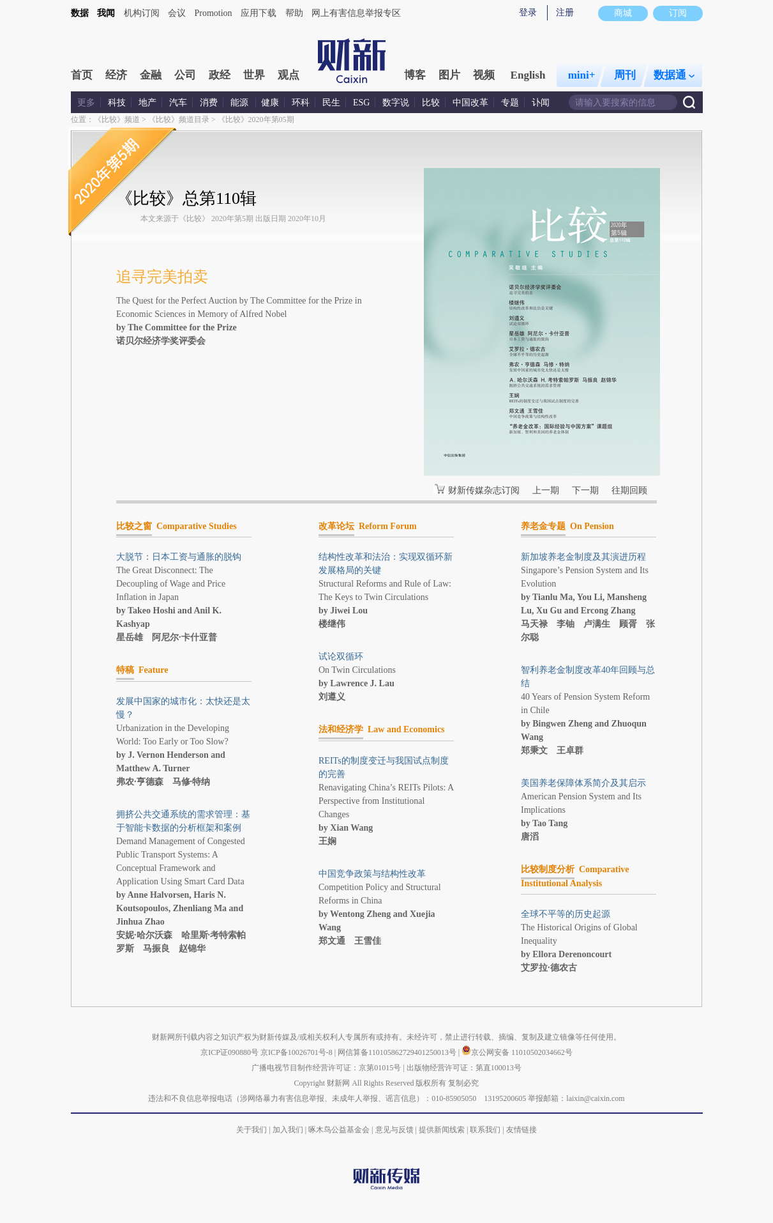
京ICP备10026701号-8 (297, 1052)
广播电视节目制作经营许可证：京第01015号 (326, 1067)
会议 (177, 13)
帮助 (294, 13)
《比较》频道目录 (178, 119)
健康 (270, 102)
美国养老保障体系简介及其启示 (583, 783)
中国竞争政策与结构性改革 (372, 874)
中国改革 (470, 102)
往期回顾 (629, 490)
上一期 (545, 490)
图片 (449, 75)
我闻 (106, 13)
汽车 (178, 102)
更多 (86, 102)
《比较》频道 (117, 119)
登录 (528, 12)
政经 (219, 75)
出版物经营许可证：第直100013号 (464, 1067)
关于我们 (251, 1129)
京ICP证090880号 (229, 1052)
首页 (82, 75)
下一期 (585, 490)
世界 (254, 75)
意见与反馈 (394, 1129)
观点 (288, 75)
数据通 (674, 75)
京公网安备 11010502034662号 (517, 1052)
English (528, 75)
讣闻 (541, 102)
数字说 (395, 102)
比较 (431, 102)
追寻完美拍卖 (162, 276)
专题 (510, 102)
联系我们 (485, 1129)
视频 (484, 75)
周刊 (625, 75)
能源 (240, 102)
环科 (301, 102)
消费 (209, 102)
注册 (565, 12)
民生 (331, 102)
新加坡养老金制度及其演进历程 (583, 557)
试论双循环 (341, 656)
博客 (415, 75)
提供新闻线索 (442, 1129)
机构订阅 (142, 13)
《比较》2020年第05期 (256, 119)
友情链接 (521, 1129)
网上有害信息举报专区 (356, 13)
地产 (147, 102)
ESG (361, 102)
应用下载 (258, 13)
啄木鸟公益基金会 (339, 1129)
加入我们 (288, 1129)
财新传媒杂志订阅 (484, 490)
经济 (116, 75)
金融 (150, 75)
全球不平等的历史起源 (565, 914)
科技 (117, 102)
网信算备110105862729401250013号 (398, 1052)
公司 (185, 75)
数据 (80, 13)
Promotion (213, 13)
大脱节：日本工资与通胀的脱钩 (178, 557)
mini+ (582, 75)
